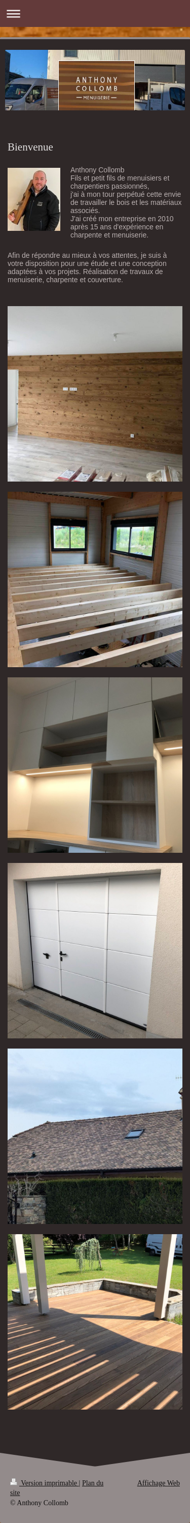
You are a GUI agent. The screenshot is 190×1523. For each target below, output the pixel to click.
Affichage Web (158, 1483)
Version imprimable (44, 1483)
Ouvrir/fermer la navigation (95, 13)
